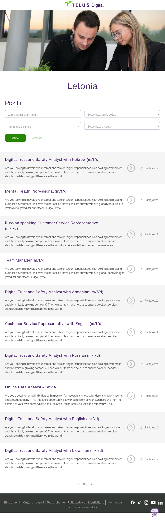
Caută (15, 138)
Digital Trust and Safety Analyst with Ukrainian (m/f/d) (54, 450)
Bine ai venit (12, 502)
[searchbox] (24, 127)
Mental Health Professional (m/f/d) (36, 191)
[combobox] (122, 114)
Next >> (87, 484)
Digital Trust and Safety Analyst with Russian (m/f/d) (52, 355)
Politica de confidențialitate (86, 502)
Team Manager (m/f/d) (25, 260)
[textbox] (122, 114)
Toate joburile (56, 502)
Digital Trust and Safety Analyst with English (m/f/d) (52, 419)
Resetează (37, 138)
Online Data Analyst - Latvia (30, 387)
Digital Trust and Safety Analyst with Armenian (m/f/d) (54, 292)
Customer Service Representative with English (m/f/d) (53, 323)
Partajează (151, 168)
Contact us (115, 502)
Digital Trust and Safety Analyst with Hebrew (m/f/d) (52, 159)
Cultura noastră (33, 502)
